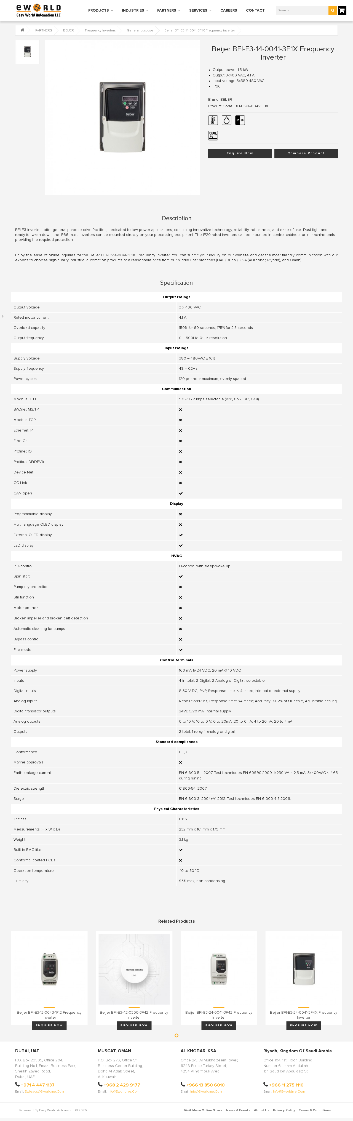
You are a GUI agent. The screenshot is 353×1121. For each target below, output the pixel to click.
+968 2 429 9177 (122, 1085)
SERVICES (198, 10)
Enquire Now (240, 153)
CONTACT (255, 10)
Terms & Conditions (315, 1110)
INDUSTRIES (133, 10)
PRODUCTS (98, 10)
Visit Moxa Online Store (203, 1110)
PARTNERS (166, 10)
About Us (261, 1110)
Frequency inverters (100, 30)
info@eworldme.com (123, 1091)
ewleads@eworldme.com (44, 1091)
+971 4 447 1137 (38, 1085)
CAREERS (228, 10)
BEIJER (68, 30)
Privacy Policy (284, 1110)
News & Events (238, 1110)
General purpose (140, 30)
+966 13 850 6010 (205, 1085)
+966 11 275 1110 (286, 1085)
